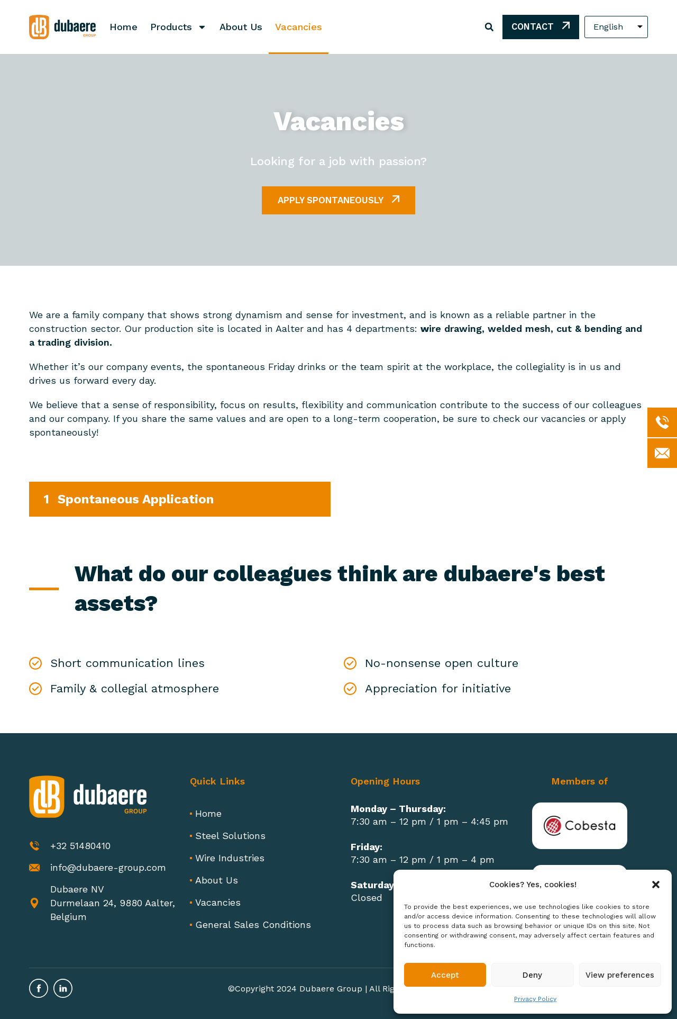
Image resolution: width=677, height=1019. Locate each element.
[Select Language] (616, 27)
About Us (240, 26)
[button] (656, 884)
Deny (532, 975)
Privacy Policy (535, 999)
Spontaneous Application (136, 499)
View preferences (619, 975)
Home (123, 26)
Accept (445, 975)
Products (178, 27)
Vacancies (298, 26)
